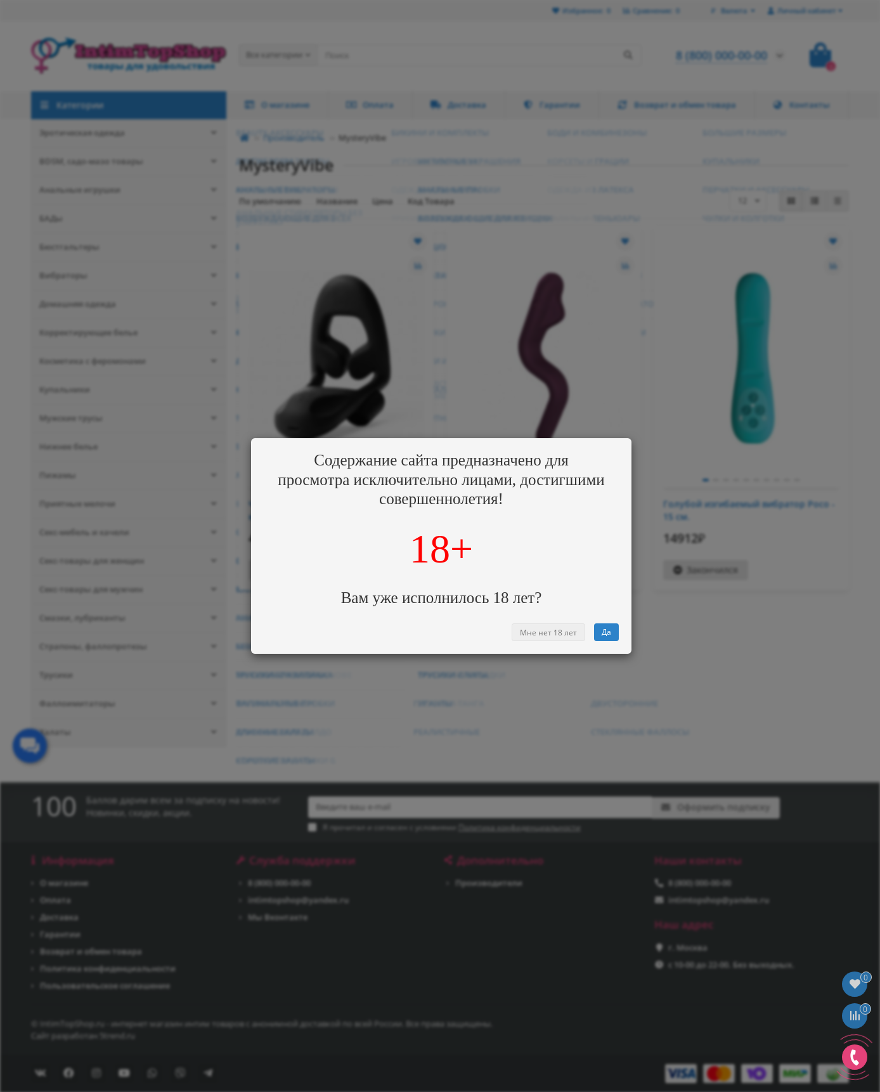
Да (606, 632)
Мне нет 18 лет (548, 632)
